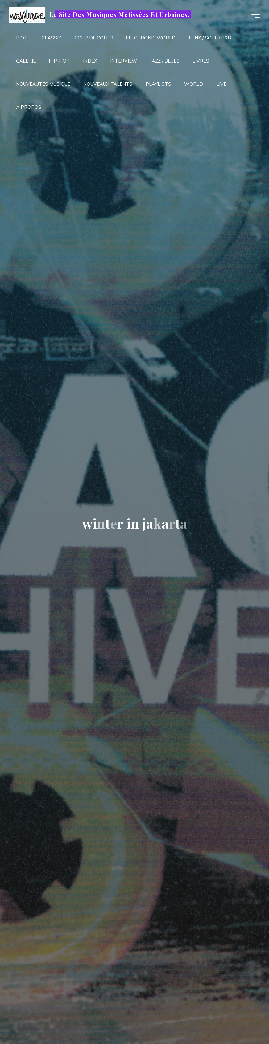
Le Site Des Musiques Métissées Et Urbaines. (119, 14)
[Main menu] (254, 15)
